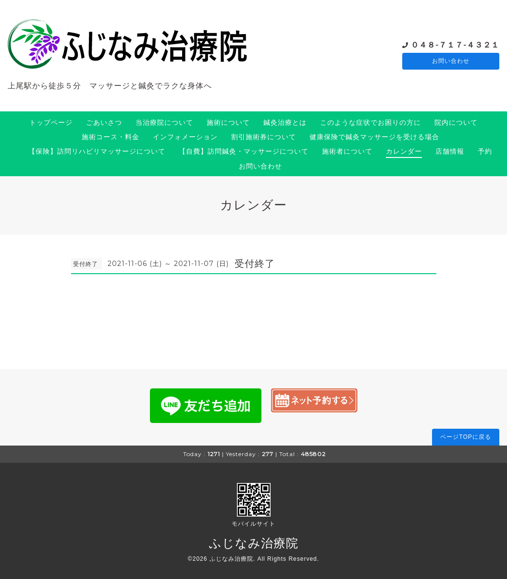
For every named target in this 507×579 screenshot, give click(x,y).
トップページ (51, 122)
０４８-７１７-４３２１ (455, 44)
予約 (485, 151)
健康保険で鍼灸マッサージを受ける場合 (374, 137)
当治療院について (164, 122)
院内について (456, 122)
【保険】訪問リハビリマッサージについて (96, 151)
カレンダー (404, 151)
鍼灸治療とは (285, 122)
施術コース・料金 (110, 137)
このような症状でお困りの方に (370, 122)
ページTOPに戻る (465, 437)
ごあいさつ (104, 122)
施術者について (347, 151)
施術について (228, 122)
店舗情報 (449, 151)
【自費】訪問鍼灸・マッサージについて (244, 151)
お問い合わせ (450, 61)
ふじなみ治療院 (253, 543)
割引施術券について (263, 137)
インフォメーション (185, 137)
